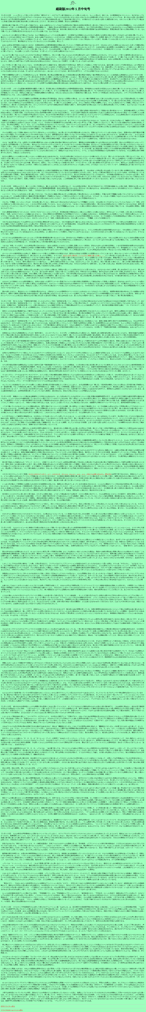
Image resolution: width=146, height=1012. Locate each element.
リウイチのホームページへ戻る (12, 1010)
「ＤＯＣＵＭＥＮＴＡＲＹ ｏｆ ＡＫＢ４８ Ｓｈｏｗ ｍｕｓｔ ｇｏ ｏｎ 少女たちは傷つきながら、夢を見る (69, 474)
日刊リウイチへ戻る (8, 1006)
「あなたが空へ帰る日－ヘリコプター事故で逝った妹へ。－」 (83, 255)
